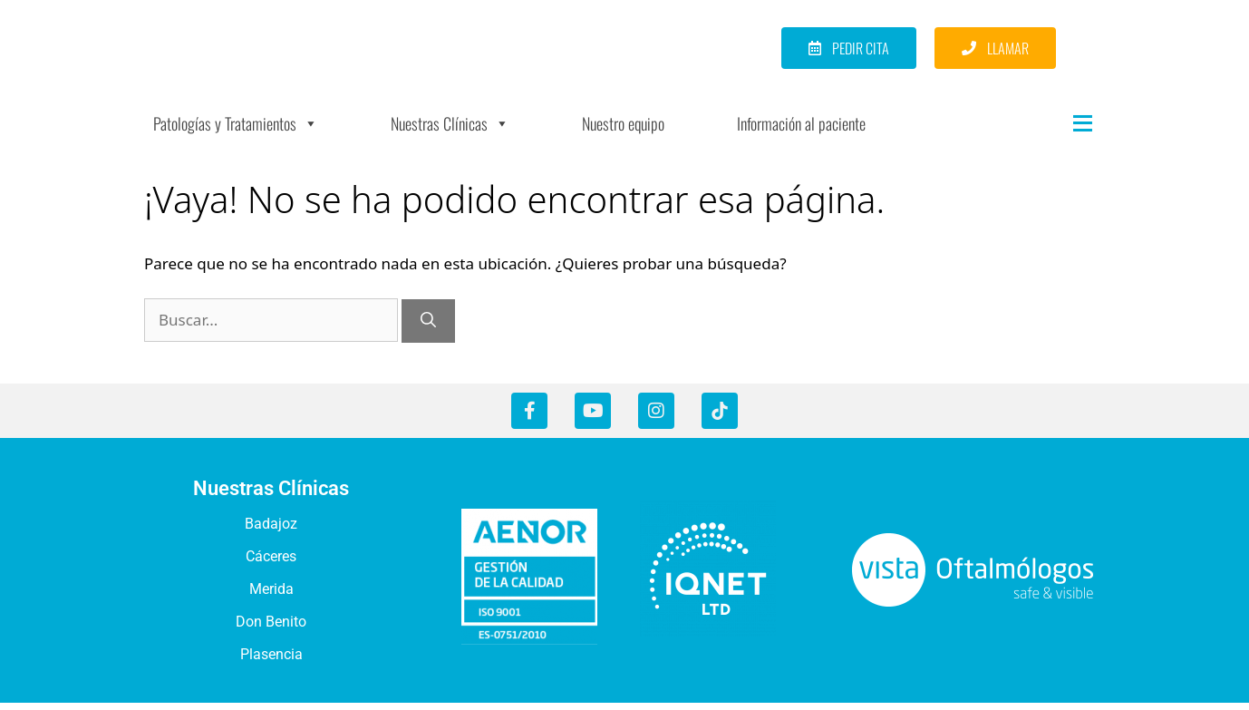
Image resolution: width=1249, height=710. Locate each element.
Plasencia (271, 663)
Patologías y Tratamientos (235, 132)
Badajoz (271, 532)
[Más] (1046, 132)
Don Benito (271, 630)
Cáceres (271, 565)
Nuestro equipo (623, 132)
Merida (271, 598)
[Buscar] (428, 330)
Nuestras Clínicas (450, 132)
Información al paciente (801, 132)
